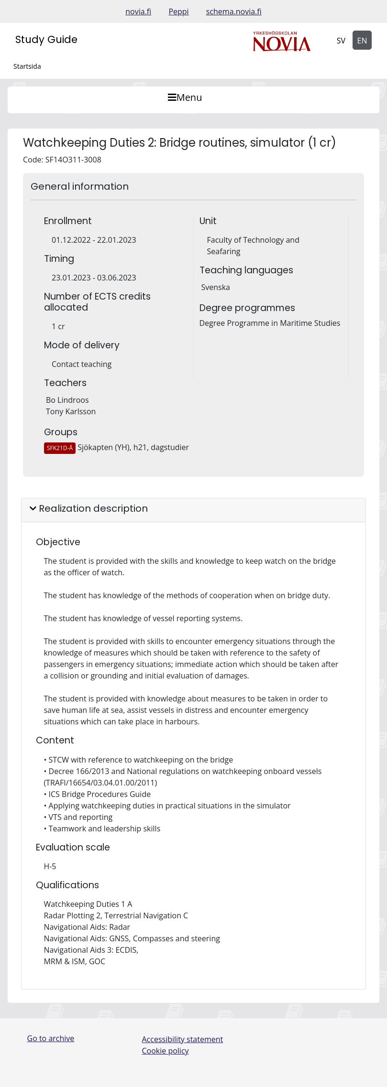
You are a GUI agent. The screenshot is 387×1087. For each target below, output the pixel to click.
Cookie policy (165, 1050)
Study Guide (46, 39)
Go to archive (51, 1038)
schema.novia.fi (234, 11)
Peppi (178, 11)
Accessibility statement (182, 1039)
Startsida (27, 66)
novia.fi (138, 11)
